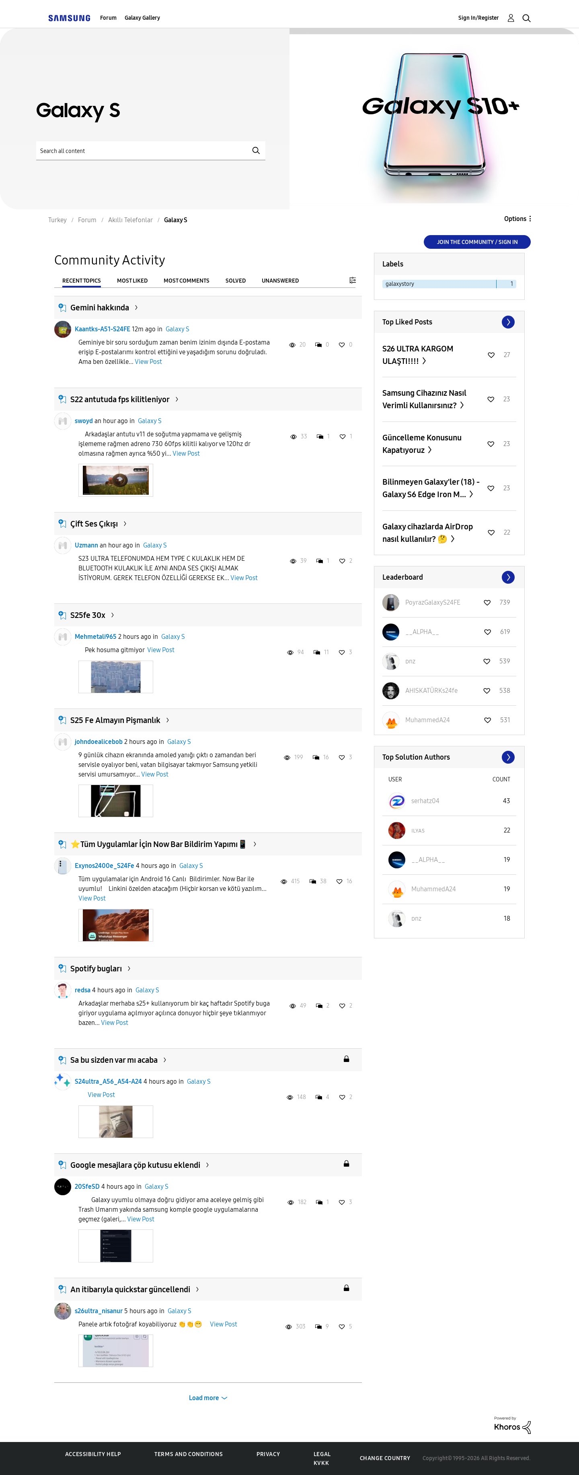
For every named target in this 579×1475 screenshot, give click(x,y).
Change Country (385, 1458)
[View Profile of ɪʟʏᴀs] (418, 830)
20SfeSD (87, 1186)
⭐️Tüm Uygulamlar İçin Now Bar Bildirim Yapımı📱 (159, 844)
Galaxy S (177, 329)
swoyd (84, 421)
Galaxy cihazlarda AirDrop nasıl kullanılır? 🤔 (427, 533)
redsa (82, 990)
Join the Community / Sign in (477, 242)
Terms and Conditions (188, 1454)
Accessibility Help (93, 1454)
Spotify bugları (96, 968)
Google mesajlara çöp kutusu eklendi (135, 1165)
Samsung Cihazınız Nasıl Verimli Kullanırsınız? (424, 399)
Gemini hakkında (99, 307)
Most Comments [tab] (186, 280)
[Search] (150, 150)
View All (449, 322)
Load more (204, 1398)
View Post (148, 362)
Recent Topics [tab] (81, 280)
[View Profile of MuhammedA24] (427, 720)
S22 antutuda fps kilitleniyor (120, 399)
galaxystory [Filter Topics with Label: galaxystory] (400, 284)
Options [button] (515, 219)
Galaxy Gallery (142, 17)
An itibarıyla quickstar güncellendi (130, 1289)
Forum (108, 17)
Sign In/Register (478, 17)
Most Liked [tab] (132, 280)
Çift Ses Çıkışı (94, 524)
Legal (322, 1454)
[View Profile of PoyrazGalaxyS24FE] (432, 602)
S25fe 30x (87, 615)
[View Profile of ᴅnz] (410, 661)
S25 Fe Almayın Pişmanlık (115, 720)
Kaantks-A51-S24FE (102, 329)
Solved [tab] (236, 280)
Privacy (268, 1454)
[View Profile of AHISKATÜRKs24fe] (431, 690)
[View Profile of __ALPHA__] (422, 632)
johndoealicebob (99, 742)
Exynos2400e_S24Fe (104, 866)
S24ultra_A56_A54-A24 (108, 1081)
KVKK (321, 1463)
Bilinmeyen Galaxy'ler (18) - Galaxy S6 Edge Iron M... (431, 488)
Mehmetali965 (96, 636)
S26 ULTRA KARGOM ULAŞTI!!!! (418, 355)
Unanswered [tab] (280, 280)
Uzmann (86, 545)
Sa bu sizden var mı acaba (114, 1060)
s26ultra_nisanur (99, 1311)
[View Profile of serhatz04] (425, 801)
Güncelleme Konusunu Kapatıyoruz (422, 444)
